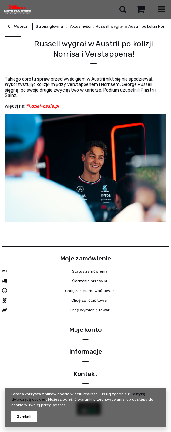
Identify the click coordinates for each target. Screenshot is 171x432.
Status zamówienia (89, 271)
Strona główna (49, 26)
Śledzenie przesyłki (89, 281)
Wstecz (17, 27)
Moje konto (85, 329)
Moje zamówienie (85, 258)
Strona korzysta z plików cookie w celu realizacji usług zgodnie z (71, 394)
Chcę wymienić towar (90, 310)
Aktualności (80, 26)
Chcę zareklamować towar (89, 291)
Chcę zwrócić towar (89, 300)
